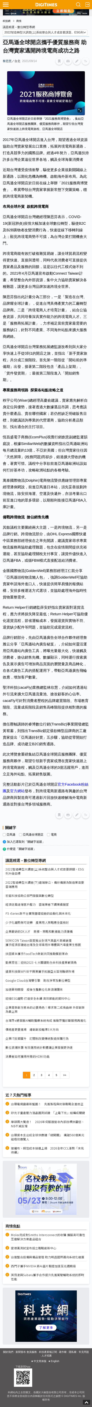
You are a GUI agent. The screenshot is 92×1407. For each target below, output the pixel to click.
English (55, 1361)
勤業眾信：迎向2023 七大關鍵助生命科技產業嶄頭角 (41, 962)
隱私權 (72, 1351)
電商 (54, 834)
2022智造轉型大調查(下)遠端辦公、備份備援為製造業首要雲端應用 (44, 884)
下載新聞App (23, 1366)
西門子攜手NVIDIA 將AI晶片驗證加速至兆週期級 (43, 1266)
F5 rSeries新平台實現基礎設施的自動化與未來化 (38, 913)
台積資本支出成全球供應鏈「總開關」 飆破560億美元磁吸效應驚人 (47, 1137)
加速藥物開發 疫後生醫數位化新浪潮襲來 (34, 989)
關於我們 (8, 1351)
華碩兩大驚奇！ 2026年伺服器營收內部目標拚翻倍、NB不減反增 (47, 1124)
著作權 (63, 1351)
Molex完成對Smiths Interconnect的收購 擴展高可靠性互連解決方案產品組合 (48, 1237)
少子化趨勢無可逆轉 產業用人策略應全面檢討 (37, 922)
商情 (18, 20)
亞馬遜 (11, 834)
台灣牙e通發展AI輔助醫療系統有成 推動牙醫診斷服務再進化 (45, 1020)
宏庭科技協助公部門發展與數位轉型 (29, 896)
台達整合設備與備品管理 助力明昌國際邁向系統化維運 (47, 1257)
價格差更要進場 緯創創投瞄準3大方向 (32, 1029)
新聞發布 (21, 1351)
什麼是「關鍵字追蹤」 (21, 848)
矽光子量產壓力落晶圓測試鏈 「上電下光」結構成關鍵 (48, 1113)
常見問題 (84, 1351)
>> (64, 1075)
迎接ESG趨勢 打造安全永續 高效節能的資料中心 (37, 998)
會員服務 (32, 1351)
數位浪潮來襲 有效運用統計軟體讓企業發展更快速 (39, 1047)
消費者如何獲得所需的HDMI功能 (27, 1056)
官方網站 (17, 791)
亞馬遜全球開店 (33, 834)
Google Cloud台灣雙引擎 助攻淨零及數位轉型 (38, 980)
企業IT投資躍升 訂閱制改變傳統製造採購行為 (37, 1038)
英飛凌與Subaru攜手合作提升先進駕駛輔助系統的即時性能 (47, 1277)
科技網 (6, 20)
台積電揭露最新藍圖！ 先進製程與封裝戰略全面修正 (47, 1104)
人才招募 (47, 1355)
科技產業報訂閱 (48, 1351)
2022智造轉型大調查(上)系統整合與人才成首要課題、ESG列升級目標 (44, 871)
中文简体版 (40, 1361)
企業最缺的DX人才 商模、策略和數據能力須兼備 (39, 931)
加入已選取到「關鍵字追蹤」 (26, 841)
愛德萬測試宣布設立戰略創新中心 (33, 1248)
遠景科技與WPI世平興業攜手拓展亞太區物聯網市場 (39, 971)
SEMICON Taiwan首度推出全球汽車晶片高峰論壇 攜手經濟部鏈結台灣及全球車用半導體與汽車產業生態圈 (43, 942)
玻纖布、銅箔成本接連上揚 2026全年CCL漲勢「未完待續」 (47, 1150)
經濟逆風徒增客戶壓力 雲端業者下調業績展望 (37, 904)
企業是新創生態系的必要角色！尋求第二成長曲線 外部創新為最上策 (45, 1009)
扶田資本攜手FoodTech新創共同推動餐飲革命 (36, 954)
